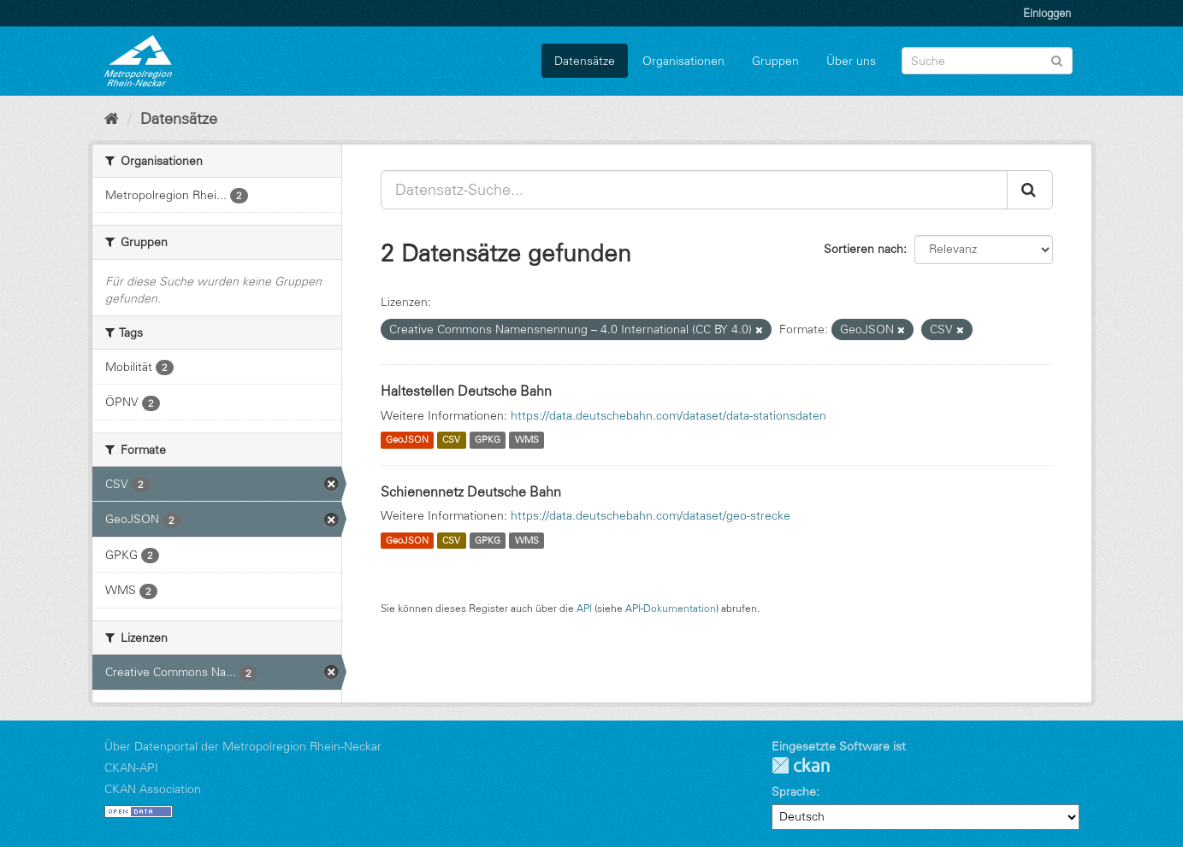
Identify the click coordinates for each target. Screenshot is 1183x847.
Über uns (851, 60)
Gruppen (775, 60)
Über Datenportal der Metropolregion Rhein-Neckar (243, 746)
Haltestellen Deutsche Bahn (466, 390)
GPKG (487, 440)
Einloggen (1047, 13)
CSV (451, 440)
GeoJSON (407, 440)
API (584, 608)
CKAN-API (131, 767)
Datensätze (584, 60)
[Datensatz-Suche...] (694, 189)
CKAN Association (152, 789)
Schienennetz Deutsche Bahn (471, 491)
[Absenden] (1057, 59)
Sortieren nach (863, 248)
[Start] (111, 118)
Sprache (794, 791)
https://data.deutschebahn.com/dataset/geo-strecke (650, 515)
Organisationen (683, 60)
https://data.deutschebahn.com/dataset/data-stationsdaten (668, 415)
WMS (527, 440)
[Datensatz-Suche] (987, 60)
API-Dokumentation (670, 608)
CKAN (801, 765)
